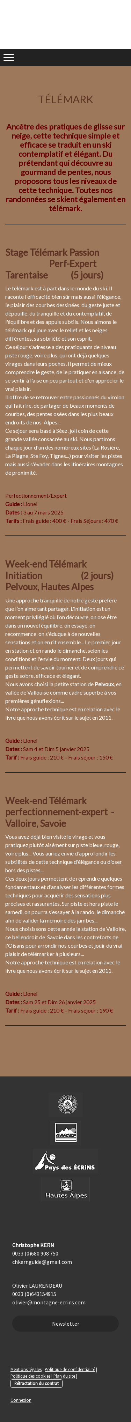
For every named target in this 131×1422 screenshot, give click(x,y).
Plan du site (64, 1376)
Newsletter (65, 1323)
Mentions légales (26, 1369)
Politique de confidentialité (70, 1369)
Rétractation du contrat (36, 1383)
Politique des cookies (30, 1376)
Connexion (20, 1400)
